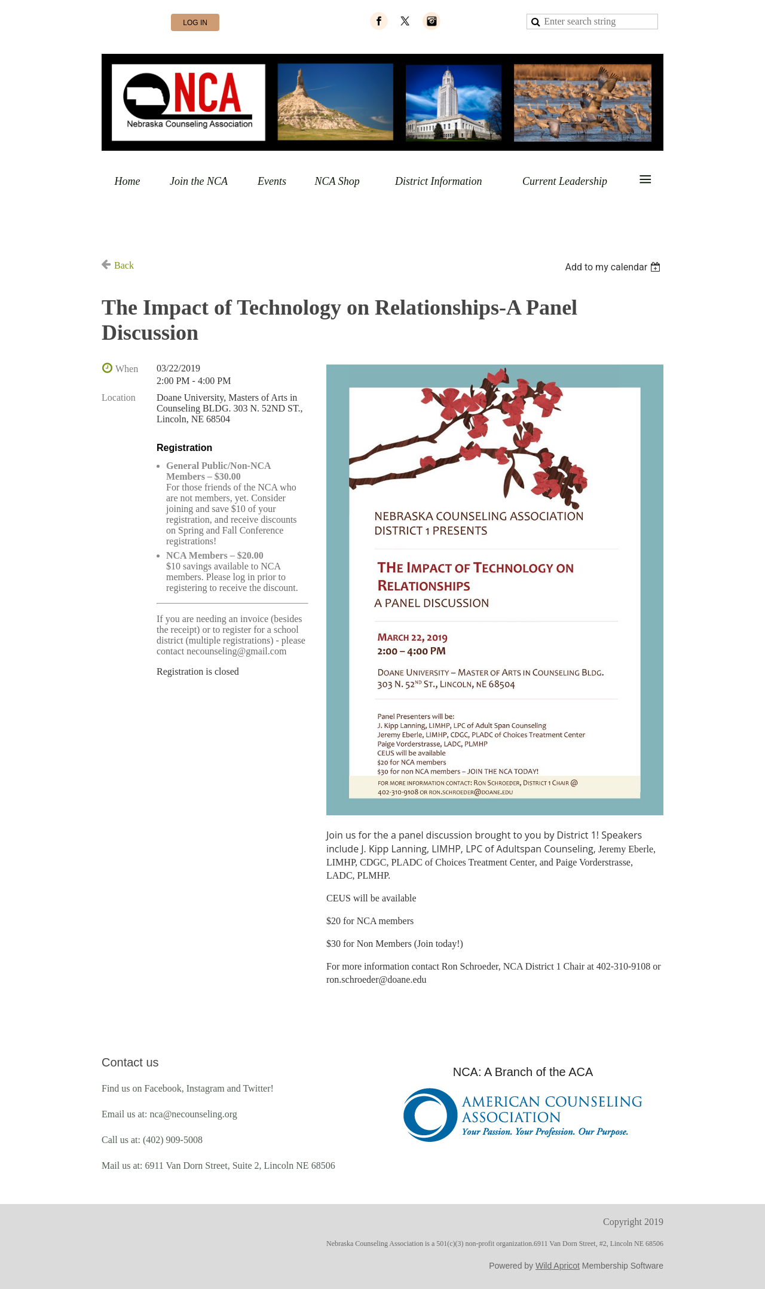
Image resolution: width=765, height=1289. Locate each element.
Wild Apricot (558, 1265)
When (126, 369)
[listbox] (614, 267)
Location (119, 397)
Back (124, 265)
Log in (195, 23)
